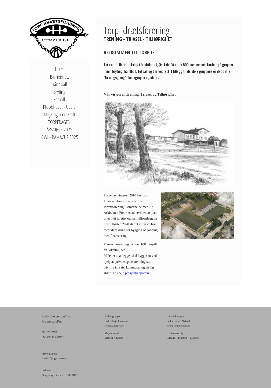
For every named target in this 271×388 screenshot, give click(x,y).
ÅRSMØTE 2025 (59, 129)
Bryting (59, 91)
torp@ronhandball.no (178, 325)
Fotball (59, 99)
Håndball (59, 84)
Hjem (59, 68)
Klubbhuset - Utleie (59, 106)
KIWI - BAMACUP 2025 (59, 137)
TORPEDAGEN (59, 121)
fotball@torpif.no (114, 325)
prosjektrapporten (137, 273)
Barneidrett (59, 76)
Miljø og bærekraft (59, 114)
